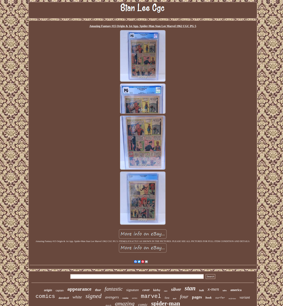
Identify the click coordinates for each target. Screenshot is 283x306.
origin (48, 290)
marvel (151, 296)
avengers (112, 297)
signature (132, 290)
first (167, 297)
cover (146, 290)
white (77, 297)
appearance (79, 289)
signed (94, 296)
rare (165, 291)
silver (176, 289)
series (134, 298)
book (209, 297)
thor (98, 290)
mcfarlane (232, 299)
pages (197, 297)
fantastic (114, 289)
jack (174, 298)
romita (125, 298)
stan (190, 288)
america (235, 290)
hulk (201, 290)
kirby (156, 290)
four (184, 296)
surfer (220, 298)
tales (225, 290)
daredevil (64, 297)
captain (60, 290)
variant (245, 297)
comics (45, 296)
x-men (213, 289)
